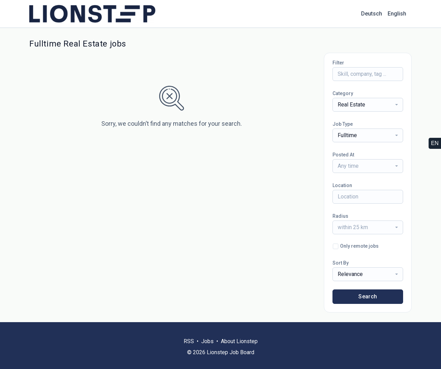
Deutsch (371, 13)
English (397, 13)
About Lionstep (239, 341)
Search (367, 296)
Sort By (340, 263)
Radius (340, 216)
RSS (189, 341)
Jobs (207, 341)
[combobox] (367, 105)
